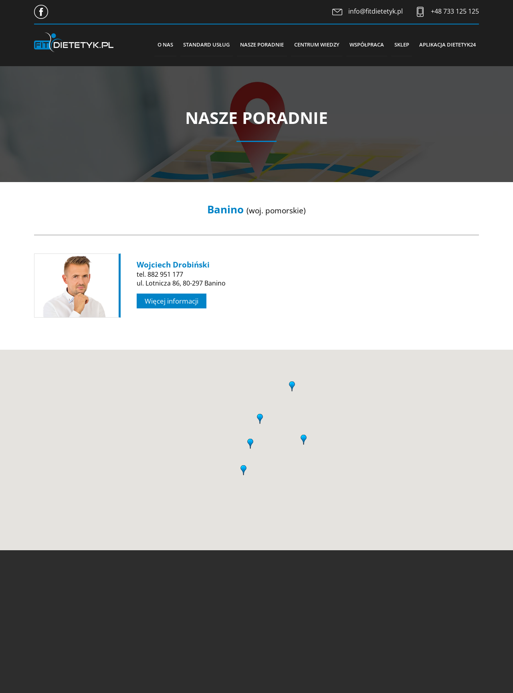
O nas (154, 44)
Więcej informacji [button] (171, 301)
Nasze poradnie (254, 44)
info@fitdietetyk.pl (375, 11)
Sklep (399, 44)
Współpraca (362, 44)
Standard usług (197, 44)
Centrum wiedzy (310, 44)
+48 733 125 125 (455, 11)
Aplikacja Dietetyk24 (446, 44)
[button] (250, 442)
